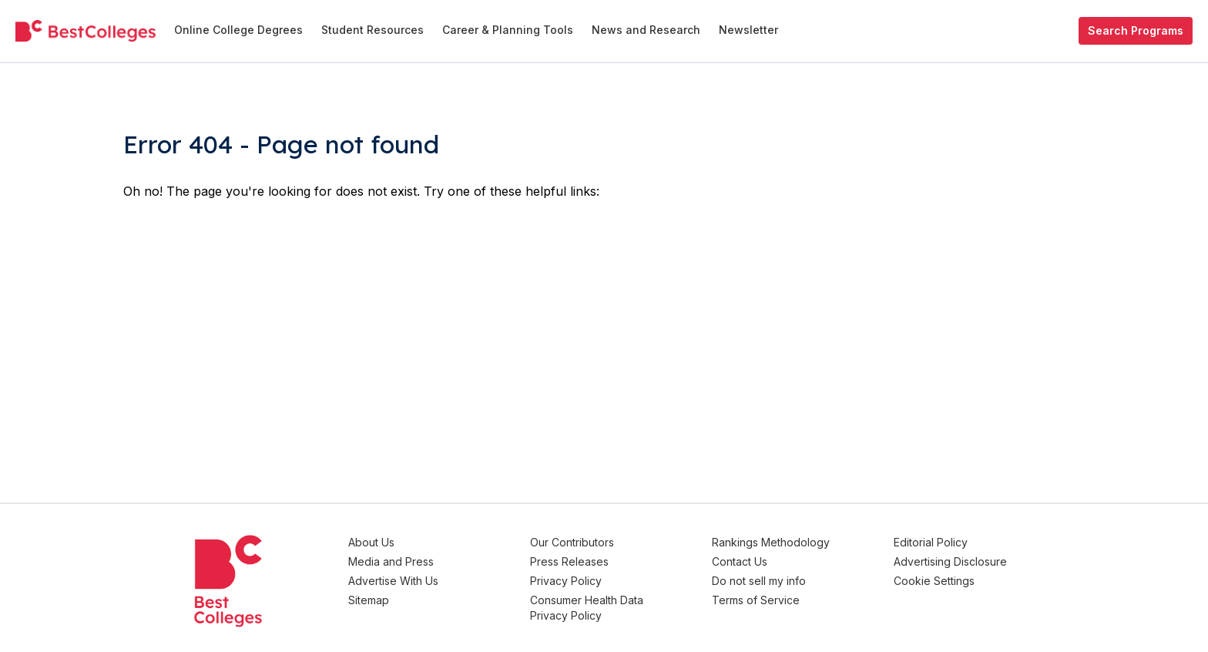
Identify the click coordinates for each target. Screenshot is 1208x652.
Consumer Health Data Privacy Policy (586, 607)
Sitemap (368, 600)
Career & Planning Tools (507, 29)
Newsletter (748, 29)
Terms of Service (756, 600)
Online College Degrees (238, 29)
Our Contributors (572, 542)
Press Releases (569, 561)
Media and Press (391, 561)
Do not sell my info (759, 580)
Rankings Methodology (771, 542)
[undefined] (85, 31)
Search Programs (1135, 30)
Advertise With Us (393, 580)
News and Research (646, 29)
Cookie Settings (934, 580)
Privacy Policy (566, 580)
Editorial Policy (931, 542)
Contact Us (739, 561)
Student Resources (372, 29)
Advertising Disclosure (950, 561)
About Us (371, 542)
